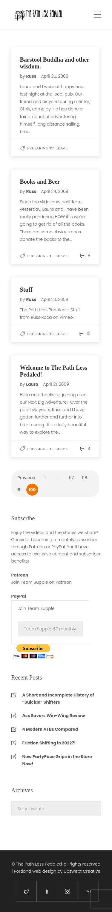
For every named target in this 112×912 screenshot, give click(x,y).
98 (84, 478)
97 (71, 478)
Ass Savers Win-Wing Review (53, 716)
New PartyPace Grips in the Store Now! (57, 760)
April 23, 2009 (54, 299)
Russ (31, 76)
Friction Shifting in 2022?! (49, 743)
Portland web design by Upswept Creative (57, 871)
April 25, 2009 (54, 76)
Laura (32, 384)
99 (19, 490)
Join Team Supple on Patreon (41, 582)
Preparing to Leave (47, 148)
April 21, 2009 (56, 384)
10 (84, 334)
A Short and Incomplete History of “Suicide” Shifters (58, 698)
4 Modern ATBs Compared (50, 729)
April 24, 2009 (54, 191)
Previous (26, 478)
